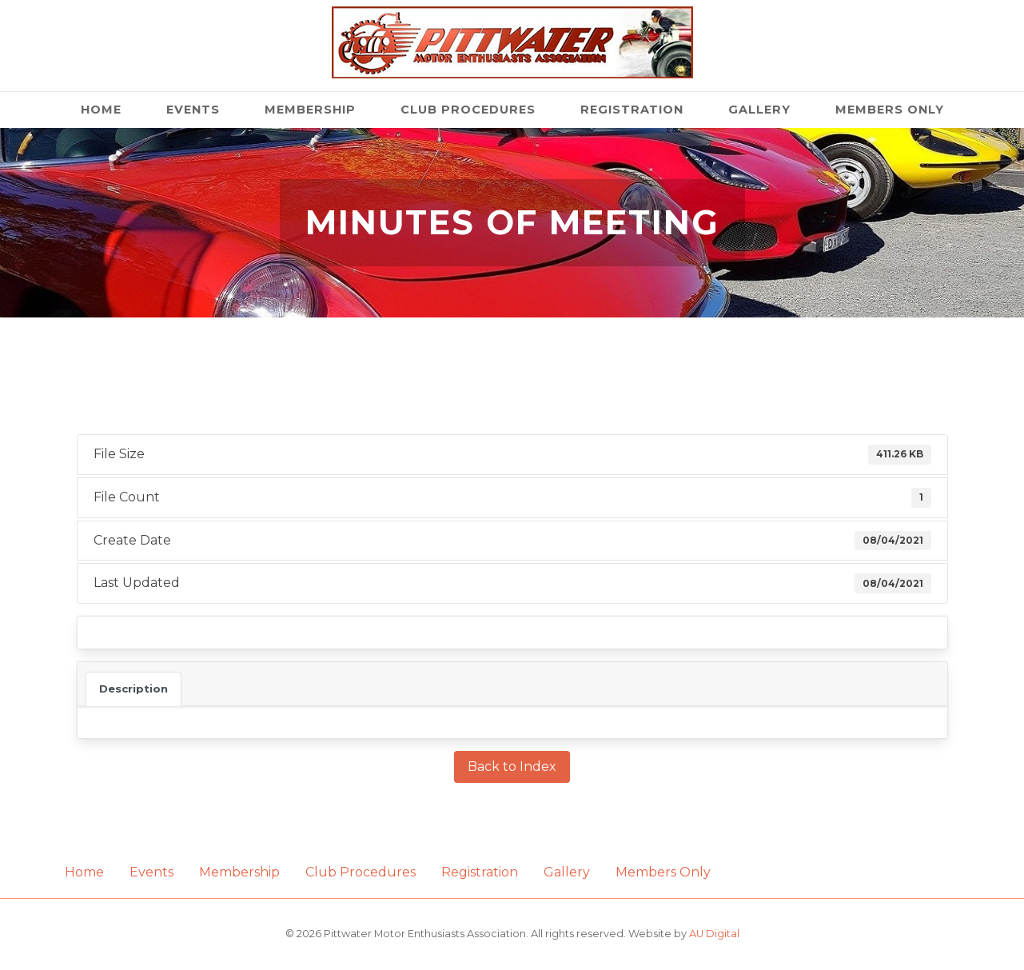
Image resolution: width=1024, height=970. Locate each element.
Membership (310, 109)
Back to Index (512, 766)
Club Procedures (468, 109)
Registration (631, 109)
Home (101, 109)
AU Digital (714, 934)
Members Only (889, 109)
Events (193, 109)
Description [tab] (133, 688)
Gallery (759, 109)
